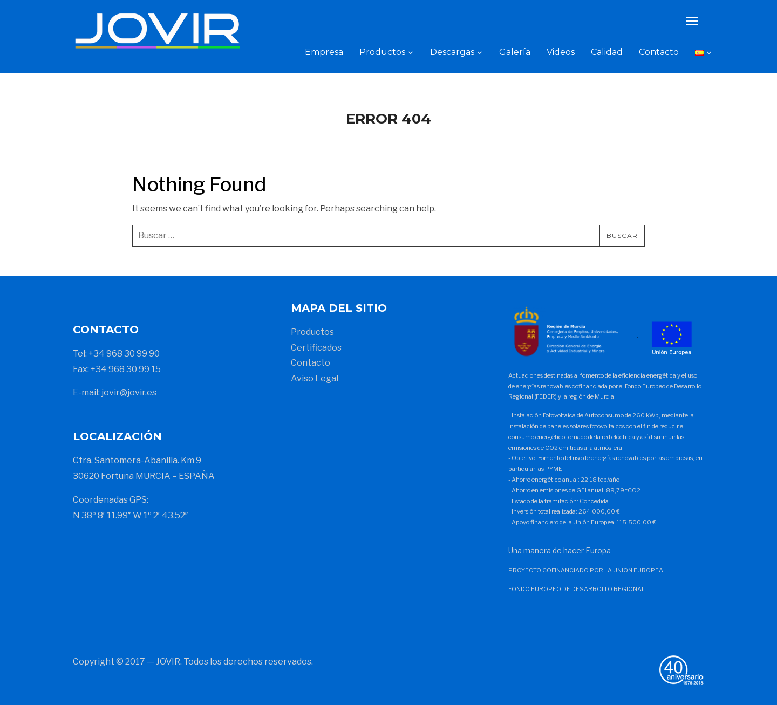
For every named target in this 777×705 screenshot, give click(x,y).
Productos (382, 52)
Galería (514, 52)
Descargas (452, 52)
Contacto (659, 52)
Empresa (324, 52)
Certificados (316, 348)
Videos (561, 52)
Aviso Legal (314, 378)
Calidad (607, 52)
